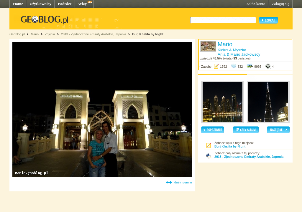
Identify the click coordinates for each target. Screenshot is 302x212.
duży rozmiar (183, 182)
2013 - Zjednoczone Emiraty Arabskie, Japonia (93, 34)
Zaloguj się (280, 3)
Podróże (65, 3)
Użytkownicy (40, 3)
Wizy (82, 3)
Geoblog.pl (17, 34)
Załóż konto (255, 3)
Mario (35, 34)
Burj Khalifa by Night (147, 34)
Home (18, 3)
